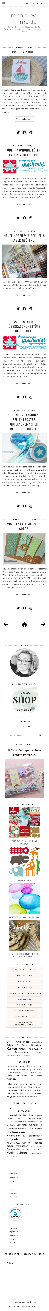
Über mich (14, 1197)
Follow (10, 1263)
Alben (31, 1115)
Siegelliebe (24, 999)
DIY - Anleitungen (24, 970)
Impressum (14, 1193)
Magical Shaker (27, 1140)
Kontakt (13, 1181)
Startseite (13, 1174)
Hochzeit (29, 1129)
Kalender (38, 1128)
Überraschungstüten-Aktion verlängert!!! (24, 152)
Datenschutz (14, 1177)
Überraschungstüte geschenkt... (24, 328)
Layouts (13, 1139)
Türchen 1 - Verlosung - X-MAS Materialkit (24, 842)
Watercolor (37, 1149)
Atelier (10, 1118)
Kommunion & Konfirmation (24, 993)
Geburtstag (25, 981)
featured (22, 1122)
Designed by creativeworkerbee (24, 1306)
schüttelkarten (24, 1017)
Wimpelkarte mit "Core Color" (24, 526)
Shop (12, 1189)
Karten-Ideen (25, 987)
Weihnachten (24, 1005)
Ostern (26, 1142)
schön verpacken (24, 1011)
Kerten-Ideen (37, 1133)
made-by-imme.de (24, 18)
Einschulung (24, 975)
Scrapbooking (13, 1149)
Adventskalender (16, 1115)
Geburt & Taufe (17, 1045)
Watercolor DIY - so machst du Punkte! (24, 917)
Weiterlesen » (24, 119)
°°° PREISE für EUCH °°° (24, 880)
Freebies (31, 1121)
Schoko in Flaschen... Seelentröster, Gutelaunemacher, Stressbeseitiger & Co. (24, 421)
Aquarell (39, 1116)
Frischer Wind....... (24, 52)
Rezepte (37, 1142)
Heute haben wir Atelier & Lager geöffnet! (24, 238)
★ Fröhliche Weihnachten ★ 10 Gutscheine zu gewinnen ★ (24, 955)
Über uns (13, 1243)
